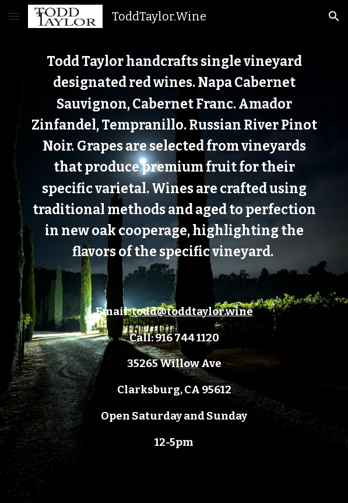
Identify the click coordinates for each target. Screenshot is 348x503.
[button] (14, 16)
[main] (174, 251)
